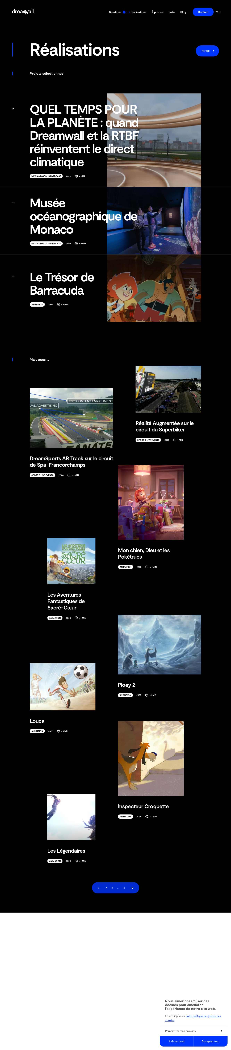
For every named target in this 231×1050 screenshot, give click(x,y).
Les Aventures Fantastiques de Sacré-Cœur (66, 601)
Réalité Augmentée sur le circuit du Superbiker (165, 426)
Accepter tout (211, 1041)
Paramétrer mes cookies (193, 1030)
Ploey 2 (126, 684)
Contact (203, 12)
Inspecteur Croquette (143, 806)
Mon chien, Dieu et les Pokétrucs (144, 553)
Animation (37, 304)
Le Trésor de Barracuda (53, 283)
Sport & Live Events (148, 440)
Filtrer (208, 51)
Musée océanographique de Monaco (74, 215)
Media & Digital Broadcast (46, 176)
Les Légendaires (66, 850)
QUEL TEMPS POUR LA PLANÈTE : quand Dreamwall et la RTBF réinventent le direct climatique (75, 135)
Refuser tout (177, 1041)
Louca (37, 720)
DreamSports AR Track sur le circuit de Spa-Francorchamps (71, 461)
